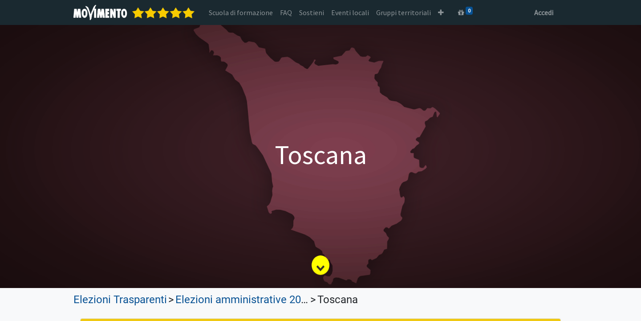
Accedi (543, 12)
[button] (440, 12)
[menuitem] (240, 12)
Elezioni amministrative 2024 (243, 299)
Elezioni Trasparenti (120, 299)
